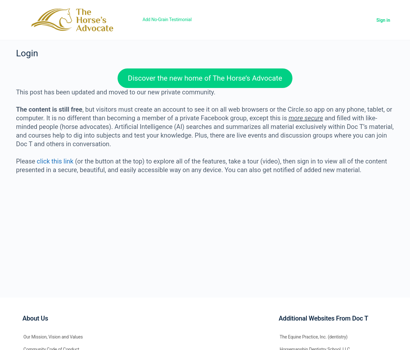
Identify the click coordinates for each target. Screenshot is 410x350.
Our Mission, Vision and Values (53, 336)
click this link (55, 161)
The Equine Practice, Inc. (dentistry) (314, 336)
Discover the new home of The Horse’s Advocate (205, 78)
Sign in (383, 20)
